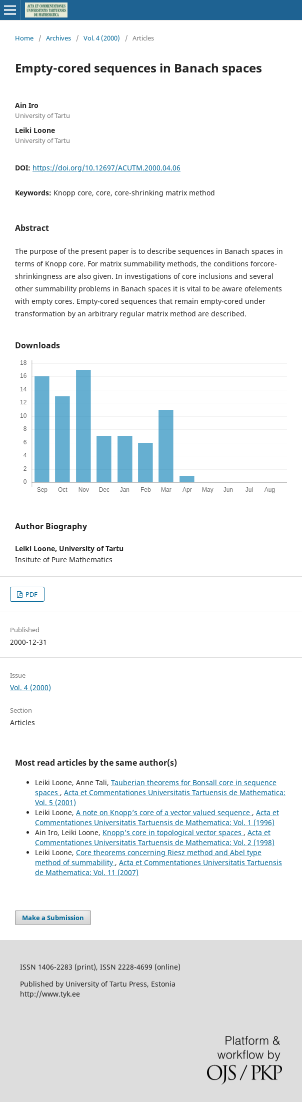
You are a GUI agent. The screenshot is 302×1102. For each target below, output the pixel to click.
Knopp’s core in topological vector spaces (173, 832)
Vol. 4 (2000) (102, 37)
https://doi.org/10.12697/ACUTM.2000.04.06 (106, 167)
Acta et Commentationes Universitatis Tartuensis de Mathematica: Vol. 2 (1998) (154, 837)
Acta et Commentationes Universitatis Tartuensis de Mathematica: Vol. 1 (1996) (157, 817)
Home (24, 37)
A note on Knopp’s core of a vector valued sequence (164, 812)
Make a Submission (53, 917)
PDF (31, 594)
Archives (58, 37)
